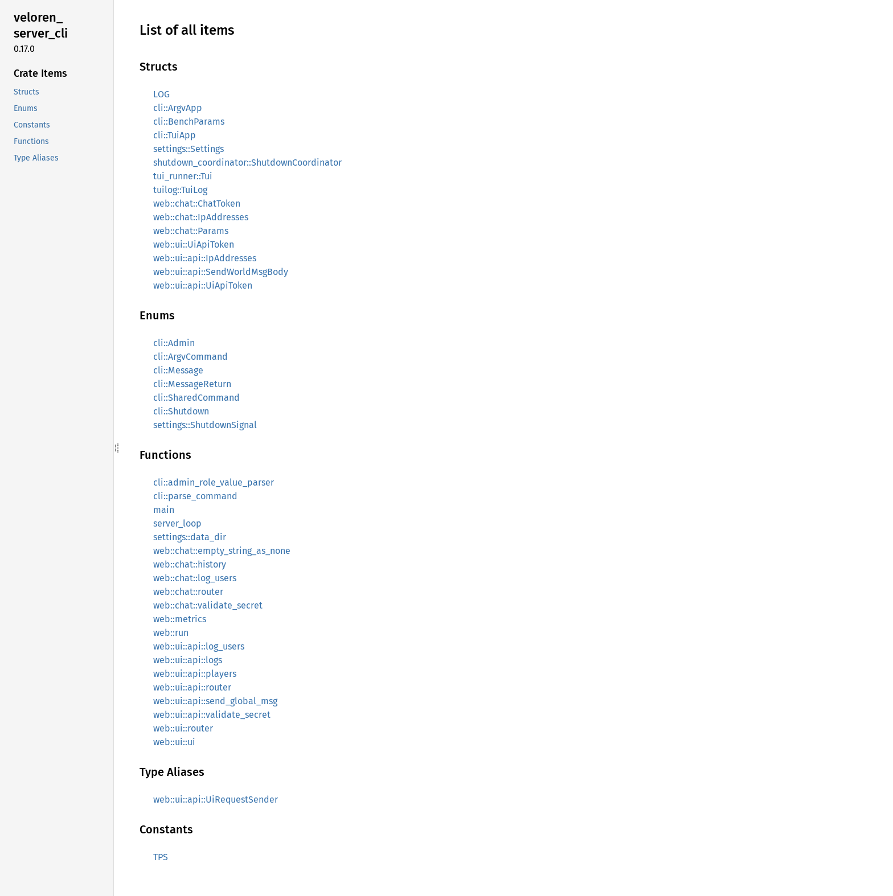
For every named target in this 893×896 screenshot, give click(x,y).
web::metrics (179, 619)
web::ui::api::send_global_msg (215, 701)
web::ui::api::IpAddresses (204, 258)
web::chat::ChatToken (196, 203)
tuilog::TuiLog (180, 189)
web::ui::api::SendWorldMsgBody (220, 271)
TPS (160, 857)
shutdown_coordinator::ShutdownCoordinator (247, 162)
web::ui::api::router (192, 687)
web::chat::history (189, 564)
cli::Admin (174, 343)
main (163, 509)
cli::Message (178, 370)
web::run (171, 632)
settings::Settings (188, 148)
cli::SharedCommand (196, 397)
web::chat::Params (190, 230)
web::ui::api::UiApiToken (202, 285)
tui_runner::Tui (182, 176)
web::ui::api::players (194, 673)
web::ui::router (183, 728)
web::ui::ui (174, 742)
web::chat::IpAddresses (200, 217)
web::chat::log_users (194, 578)
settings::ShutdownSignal (205, 425)
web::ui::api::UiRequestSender (215, 799)
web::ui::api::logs (187, 660)
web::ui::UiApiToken (193, 244)
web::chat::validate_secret (208, 605)
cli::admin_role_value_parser (213, 482)
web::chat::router (188, 591)
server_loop (177, 523)
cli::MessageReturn (192, 384)
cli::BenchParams (188, 121)
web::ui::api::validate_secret (212, 714)
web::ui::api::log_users (198, 646)
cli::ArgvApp (177, 107)
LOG (161, 94)
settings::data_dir (189, 537)
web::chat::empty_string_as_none (221, 550)
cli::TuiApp (174, 135)
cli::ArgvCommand (190, 356)
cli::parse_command (195, 496)
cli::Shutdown (181, 411)
